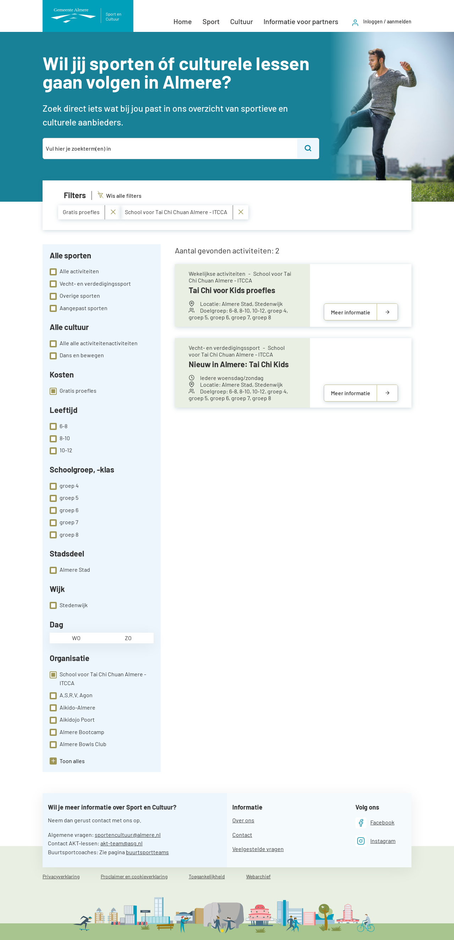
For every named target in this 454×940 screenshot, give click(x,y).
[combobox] (170, 148)
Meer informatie (350, 312)
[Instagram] (375, 840)
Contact (242, 834)
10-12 (61, 450)
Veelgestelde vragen (258, 848)
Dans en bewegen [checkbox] (77, 355)
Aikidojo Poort (72, 720)
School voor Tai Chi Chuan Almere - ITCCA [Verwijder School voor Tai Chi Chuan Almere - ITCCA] (184, 212)
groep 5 (64, 498)
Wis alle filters (120, 195)
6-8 (58, 426)
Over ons (243, 820)
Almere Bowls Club (78, 744)
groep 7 (64, 522)
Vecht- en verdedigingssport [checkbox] (90, 284)
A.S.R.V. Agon (71, 695)
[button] (67, 761)
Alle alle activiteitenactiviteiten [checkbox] (94, 343)
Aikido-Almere (72, 708)
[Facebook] (375, 822)
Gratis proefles (73, 391)
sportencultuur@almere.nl (128, 834)
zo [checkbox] (128, 637)
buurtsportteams (147, 852)
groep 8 (64, 535)
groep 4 (64, 486)
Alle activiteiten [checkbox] (74, 271)
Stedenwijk (69, 605)
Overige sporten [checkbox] (75, 296)
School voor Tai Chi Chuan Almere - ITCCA (98, 678)
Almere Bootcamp (77, 732)
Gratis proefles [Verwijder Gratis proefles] (89, 212)
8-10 (60, 438)
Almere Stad (70, 570)
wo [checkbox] (76, 637)
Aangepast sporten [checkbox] (78, 308)
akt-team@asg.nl (121, 843)
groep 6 (64, 510)
